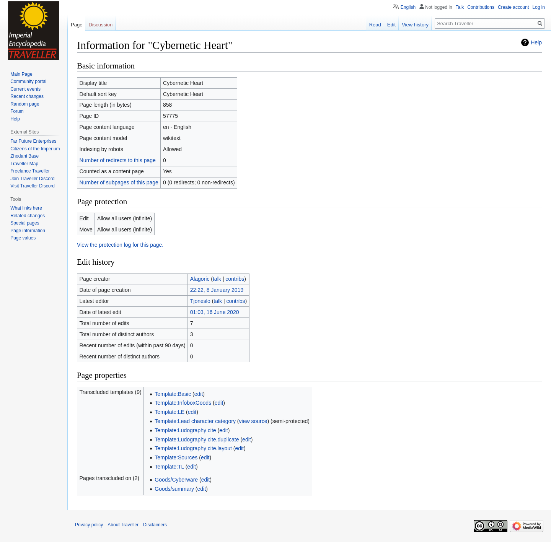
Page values (23, 238)
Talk (460, 7)
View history (415, 25)
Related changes (27, 215)
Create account (513, 7)
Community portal (28, 81)
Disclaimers (155, 524)
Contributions (480, 7)
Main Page (21, 74)
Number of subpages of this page (119, 182)
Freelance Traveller (30, 171)
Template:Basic (173, 394)
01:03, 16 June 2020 (214, 312)
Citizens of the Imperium (35, 148)
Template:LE (169, 412)
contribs (234, 279)
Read (375, 25)
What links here (26, 208)
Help (536, 42)
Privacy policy (89, 524)
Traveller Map (24, 163)
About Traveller (123, 524)
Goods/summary (174, 489)
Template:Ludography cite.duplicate (197, 439)
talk (217, 279)
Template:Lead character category (195, 421)
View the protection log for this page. (120, 245)
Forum (17, 111)
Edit (391, 25)
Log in (538, 7)
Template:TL (169, 467)
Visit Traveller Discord (32, 186)
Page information (27, 230)
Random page (24, 104)
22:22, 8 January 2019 (216, 290)
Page (76, 25)
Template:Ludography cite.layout (193, 448)
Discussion (100, 25)
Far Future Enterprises (33, 141)
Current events (25, 89)
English (408, 7)
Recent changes (27, 96)
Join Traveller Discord (32, 178)
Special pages (24, 223)
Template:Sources (176, 457)
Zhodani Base (24, 156)
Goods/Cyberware (176, 480)
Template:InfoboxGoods (183, 403)
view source (253, 421)
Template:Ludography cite (185, 430)
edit (198, 394)
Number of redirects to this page (118, 160)
